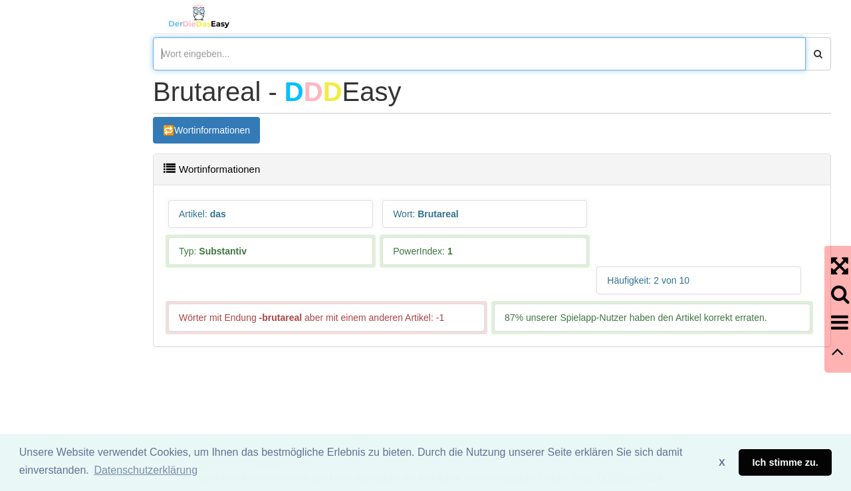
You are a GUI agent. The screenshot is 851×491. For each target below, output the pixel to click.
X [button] (722, 462)
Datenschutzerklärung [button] (145, 470)
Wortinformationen (212, 130)
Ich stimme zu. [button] (785, 462)
